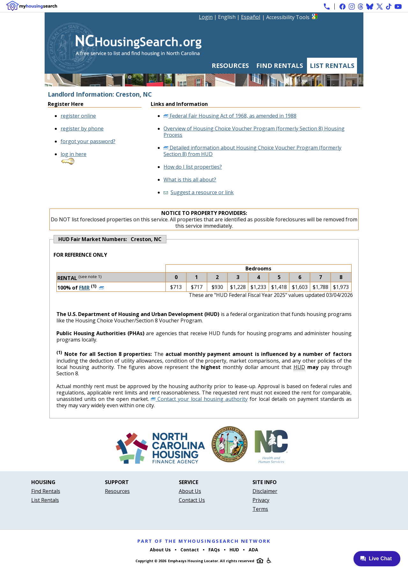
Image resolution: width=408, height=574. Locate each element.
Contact (189, 550)
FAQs (214, 550)
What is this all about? (190, 179)
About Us (190, 491)
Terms (260, 508)
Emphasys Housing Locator (193, 560)
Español (250, 16)
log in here (73, 154)
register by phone (82, 128)
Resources (230, 65)
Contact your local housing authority (199, 398)
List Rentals (332, 65)
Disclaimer (264, 491)
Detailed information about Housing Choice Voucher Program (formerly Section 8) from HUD (252, 151)
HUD (234, 550)
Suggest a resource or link (202, 192)
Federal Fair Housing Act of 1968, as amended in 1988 (230, 115)
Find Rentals (279, 65)
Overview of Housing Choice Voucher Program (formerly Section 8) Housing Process (254, 131)
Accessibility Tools (288, 17)
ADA (253, 550)
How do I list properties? (193, 166)
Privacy (260, 500)
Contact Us (192, 500)
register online (78, 115)
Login (206, 16)
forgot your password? (88, 141)
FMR (84, 287)
